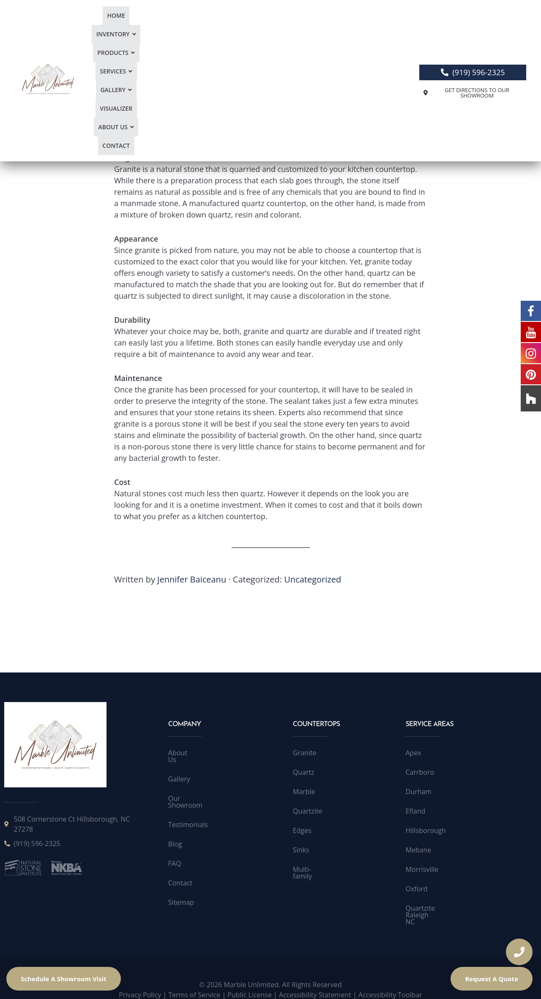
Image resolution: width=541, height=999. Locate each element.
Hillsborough (425, 830)
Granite (305, 752)
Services (233, 27)
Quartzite (307, 811)
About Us (357, 27)
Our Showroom (192, 791)
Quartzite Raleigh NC (437, 908)
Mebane (418, 850)
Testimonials (188, 811)
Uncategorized (312, 579)
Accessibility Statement (315, 981)
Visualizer (314, 27)
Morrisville (421, 869)
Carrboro (419, 772)
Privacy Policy (140, 981)
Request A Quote (491, 979)
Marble (304, 791)
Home (105, 27)
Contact (396, 27)
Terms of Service (194, 981)
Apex (413, 752)
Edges (302, 830)
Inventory (142, 27)
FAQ (174, 850)
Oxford (416, 888)
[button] (142, 27)
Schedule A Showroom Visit (64, 979)
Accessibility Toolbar (390, 981)
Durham (418, 791)
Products (189, 27)
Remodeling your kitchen (158, 88)
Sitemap (181, 888)
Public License (249, 981)
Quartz (303, 772)
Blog (175, 830)
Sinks (301, 850)
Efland (415, 811)
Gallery (274, 27)
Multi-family (311, 869)
